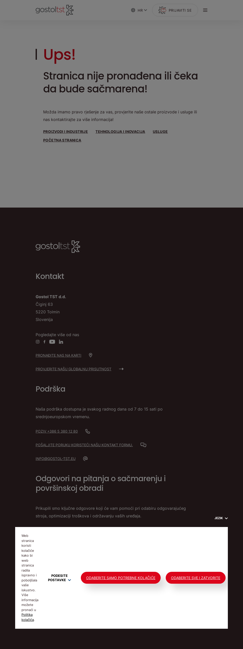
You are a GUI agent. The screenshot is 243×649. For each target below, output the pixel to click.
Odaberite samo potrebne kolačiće (120, 578)
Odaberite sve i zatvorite (195, 578)
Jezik (221, 518)
